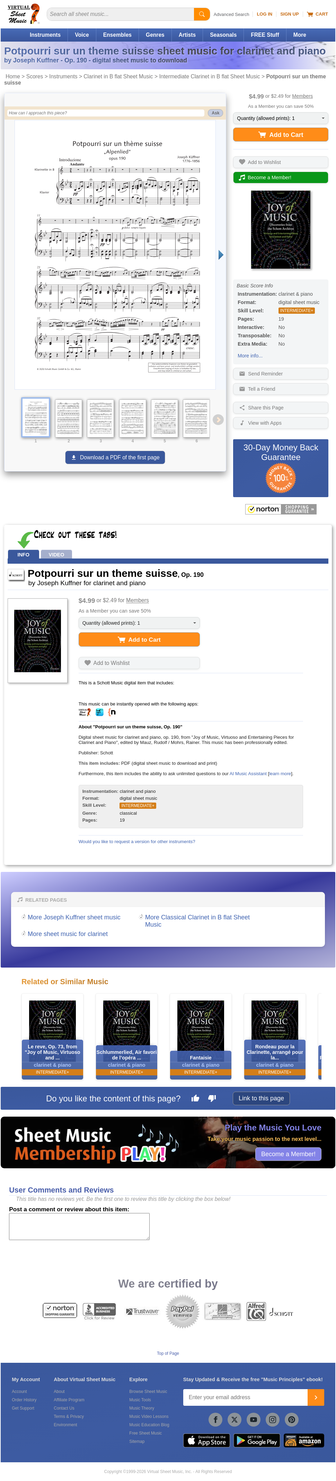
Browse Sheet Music (148, 1391)
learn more (280, 773)
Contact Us (64, 1408)
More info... (250, 355)
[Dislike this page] (212, 1099)
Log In (264, 14)
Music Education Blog (149, 1424)
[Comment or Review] (79, 1226)
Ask (215, 113)
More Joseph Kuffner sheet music (74, 917)
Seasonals (223, 35)
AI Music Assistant (248, 773)
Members (302, 96)
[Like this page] (195, 1099)
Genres (155, 35)
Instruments (45, 35)
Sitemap (136, 1441)
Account (19, 1391)
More (299, 35)
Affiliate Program (69, 1399)
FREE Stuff (265, 35)
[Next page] (221, 255)
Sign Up (289, 14)
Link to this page (261, 1098)
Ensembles (117, 35)
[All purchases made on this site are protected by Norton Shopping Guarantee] (280, 509)
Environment (65, 1424)
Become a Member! (288, 1154)
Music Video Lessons (148, 1416)
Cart (317, 14)
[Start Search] (202, 14)
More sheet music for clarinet (68, 933)
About (59, 1391)
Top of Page (168, 1353)
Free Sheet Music (145, 1433)
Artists (187, 35)
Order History (24, 1399)
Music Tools (140, 1399)
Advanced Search (231, 14)
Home (13, 76)
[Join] (316, 1397)
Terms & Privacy (69, 1416)
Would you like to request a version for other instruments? (137, 841)
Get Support (23, 1408)
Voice (82, 35)
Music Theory (141, 1408)
